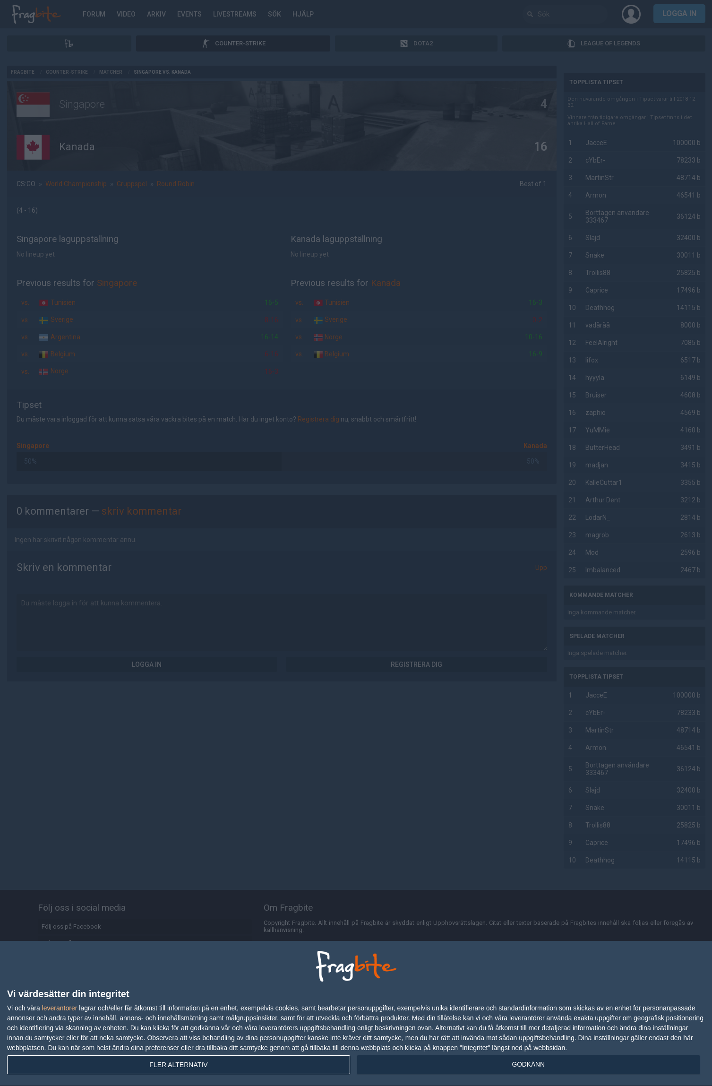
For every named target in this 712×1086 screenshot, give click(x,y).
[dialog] (356, 1013)
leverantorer (59, 1008)
